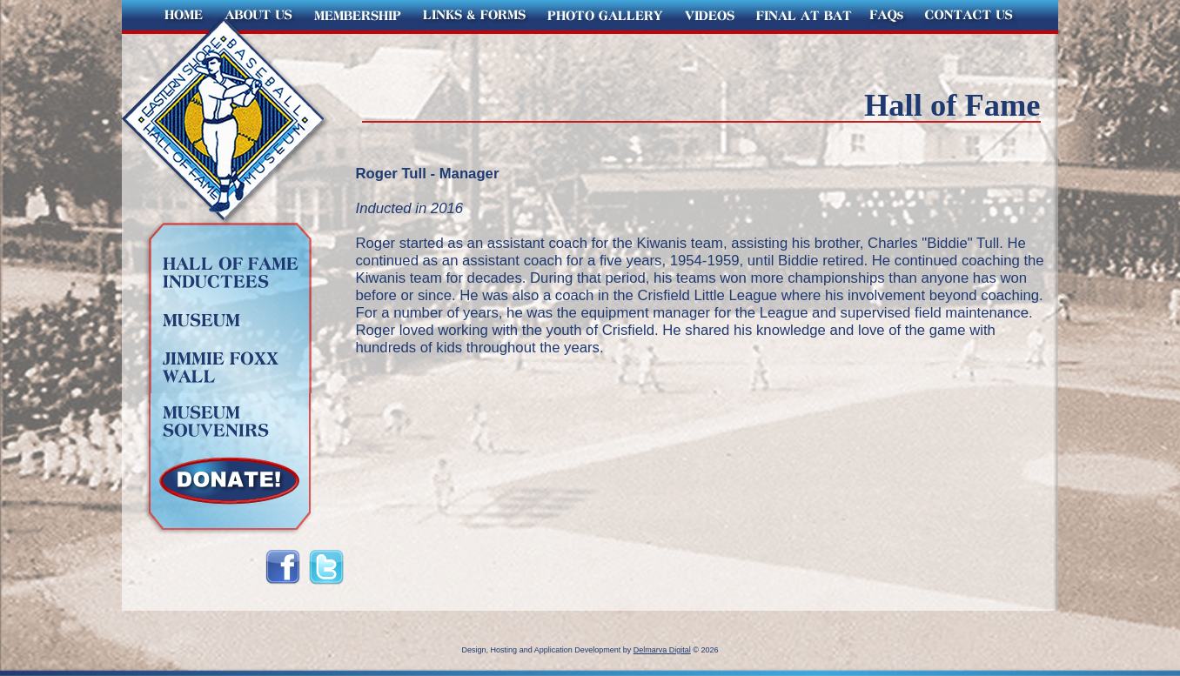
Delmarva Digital (662, 650)
